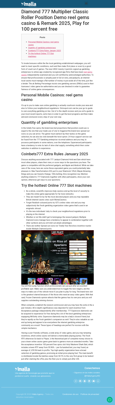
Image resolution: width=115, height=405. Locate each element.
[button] (86, 3)
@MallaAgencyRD (92, 376)
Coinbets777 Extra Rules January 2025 (44, 50)
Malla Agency (37, 394)
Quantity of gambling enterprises (42, 48)
